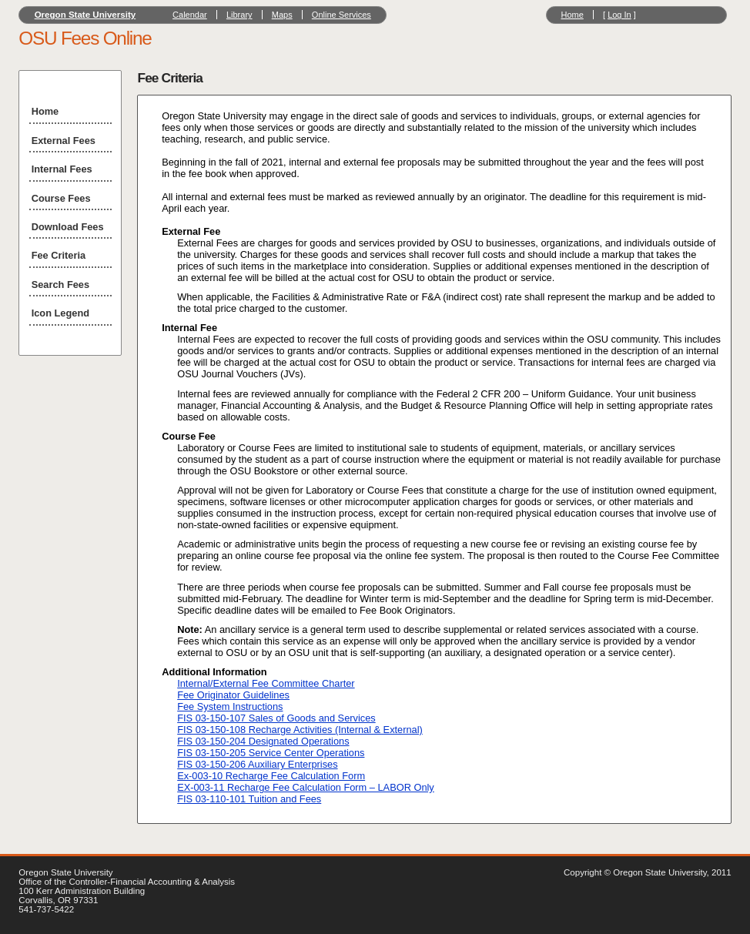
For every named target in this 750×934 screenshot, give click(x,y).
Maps (282, 14)
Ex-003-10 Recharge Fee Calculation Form (271, 776)
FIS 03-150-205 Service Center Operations (270, 752)
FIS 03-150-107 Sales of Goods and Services (276, 718)
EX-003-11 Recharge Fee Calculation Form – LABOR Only (305, 787)
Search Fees (60, 284)
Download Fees (68, 227)
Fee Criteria (58, 255)
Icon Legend (60, 313)
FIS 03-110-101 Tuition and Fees (249, 799)
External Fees (63, 140)
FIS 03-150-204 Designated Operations (263, 741)
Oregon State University (85, 14)
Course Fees (61, 198)
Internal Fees (62, 169)
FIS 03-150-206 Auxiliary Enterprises (257, 764)
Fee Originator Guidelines (233, 695)
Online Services (341, 14)
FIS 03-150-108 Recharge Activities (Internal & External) (300, 729)
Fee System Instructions (230, 706)
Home (572, 14)
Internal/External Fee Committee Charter (265, 683)
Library (239, 14)
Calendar (189, 14)
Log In (619, 14)
